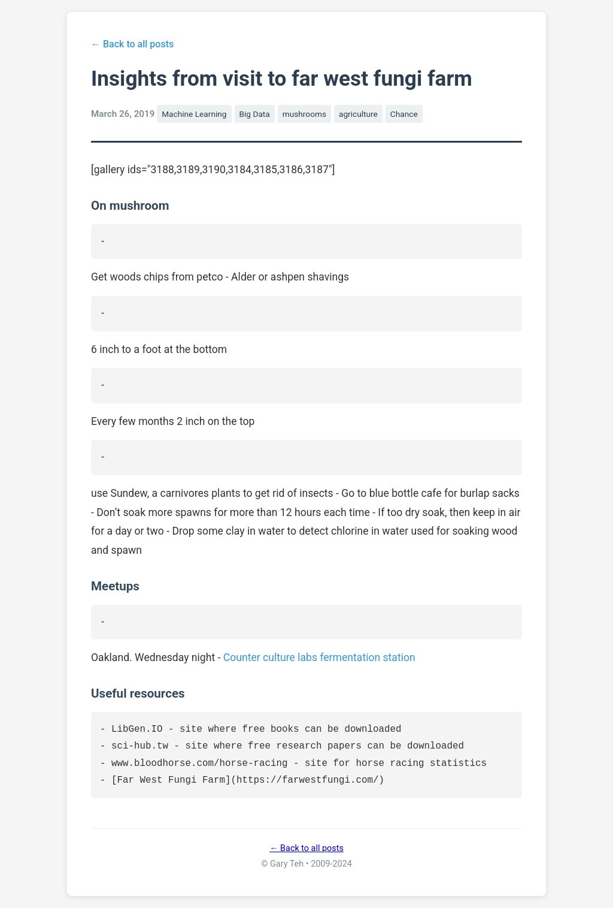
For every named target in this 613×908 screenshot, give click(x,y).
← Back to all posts (132, 44)
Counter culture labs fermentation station (319, 657)
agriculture (358, 114)
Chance (404, 114)
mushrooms (304, 114)
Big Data (254, 114)
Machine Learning (194, 114)
